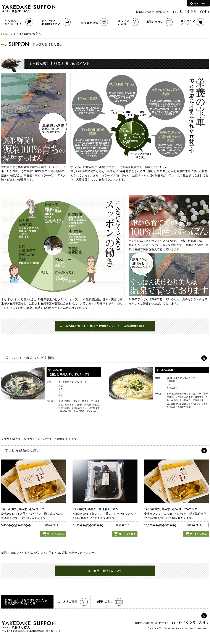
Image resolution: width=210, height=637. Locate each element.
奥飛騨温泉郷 (99, 22)
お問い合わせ (164, 22)
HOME (5, 33)
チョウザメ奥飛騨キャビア (61, 22)
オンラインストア (195, 22)
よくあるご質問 (132, 22)
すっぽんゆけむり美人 (20, 22)
